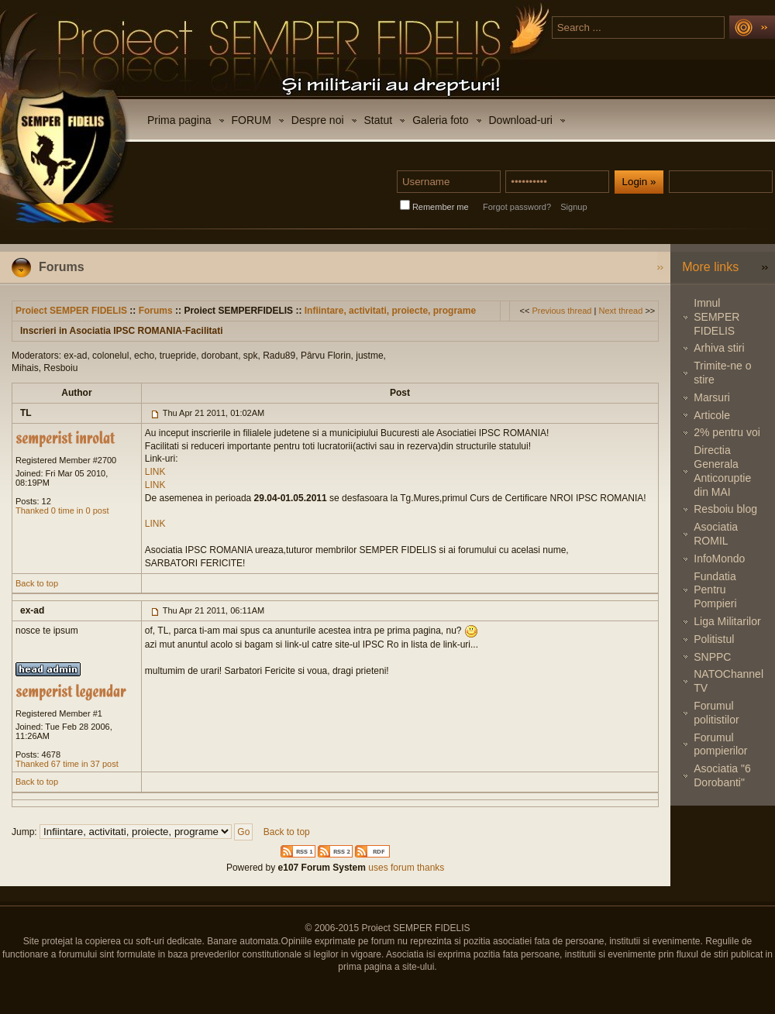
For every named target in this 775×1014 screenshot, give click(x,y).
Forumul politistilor (716, 712)
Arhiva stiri (719, 348)
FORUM (251, 120)
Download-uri (521, 120)
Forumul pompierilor (720, 744)
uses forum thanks (405, 867)
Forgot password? (517, 206)
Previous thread (561, 310)
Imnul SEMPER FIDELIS (716, 317)
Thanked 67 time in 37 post (67, 763)
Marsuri (712, 397)
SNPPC (712, 657)
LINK (155, 471)
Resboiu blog (725, 509)
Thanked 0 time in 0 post (62, 510)
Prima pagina (179, 120)
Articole (712, 415)
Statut (378, 120)
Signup (573, 206)
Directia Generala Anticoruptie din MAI (722, 470)
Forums (156, 310)
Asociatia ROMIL (716, 534)
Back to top (37, 583)
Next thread (620, 310)
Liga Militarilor (727, 621)
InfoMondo (719, 558)
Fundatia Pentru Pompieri (715, 590)
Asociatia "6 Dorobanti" (722, 775)
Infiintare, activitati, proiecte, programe (390, 310)
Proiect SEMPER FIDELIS (71, 310)
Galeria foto (440, 120)
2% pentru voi (727, 432)
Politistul (714, 639)
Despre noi (317, 120)
